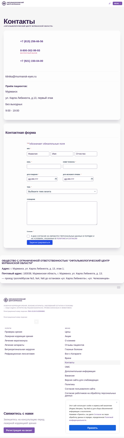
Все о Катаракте (73, 355)
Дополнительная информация (80, 372)
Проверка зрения (13, 333)
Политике (61, 239)
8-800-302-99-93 (30, 50)
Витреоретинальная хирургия (20, 351)
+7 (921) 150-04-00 (31, 60)
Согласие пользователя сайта (80, 390)
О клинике (70, 342)
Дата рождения (33, 176)
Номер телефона (69, 163)
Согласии (72, 239)
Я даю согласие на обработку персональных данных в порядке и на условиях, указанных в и (62, 238)
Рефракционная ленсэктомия (20, 355)
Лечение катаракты (14, 346)
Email (29, 163)
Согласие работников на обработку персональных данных (90, 395)
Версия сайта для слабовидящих (82, 381)
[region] (92, 417)
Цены (68, 333)
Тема (29, 188)
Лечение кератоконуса (16, 342)
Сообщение (31, 200)
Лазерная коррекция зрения (19, 337)
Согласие (97, 416)
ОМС (67, 368)
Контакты (69, 364)
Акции (68, 337)
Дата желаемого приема (72, 176)
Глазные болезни (73, 351)
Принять (92, 428)
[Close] (116, 403)
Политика (70, 386)
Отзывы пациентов (74, 346)
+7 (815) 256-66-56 (31, 41)
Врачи (68, 359)
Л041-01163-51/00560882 (36, 312)
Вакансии (70, 377)
